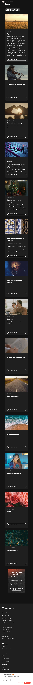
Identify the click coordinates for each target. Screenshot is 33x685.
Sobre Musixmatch (6, 661)
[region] (16, 679)
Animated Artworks (6, 631)
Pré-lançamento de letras (7, 625)
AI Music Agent (5, 636)
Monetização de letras (7, 627)
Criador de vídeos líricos (7, 620)
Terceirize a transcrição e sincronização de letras (12, 622)
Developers (4, 653)
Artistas (3, 646)
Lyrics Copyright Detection (8, 638)
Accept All (27, 682)
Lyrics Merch (5, 634)
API (2, 640)
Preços (3, 655)
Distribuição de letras (6, 618)
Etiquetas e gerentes (6, 648)
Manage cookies (19, 682)
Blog (3, 667)
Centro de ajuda (5, 669)
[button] (31, 2)
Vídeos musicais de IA (7, 629)
